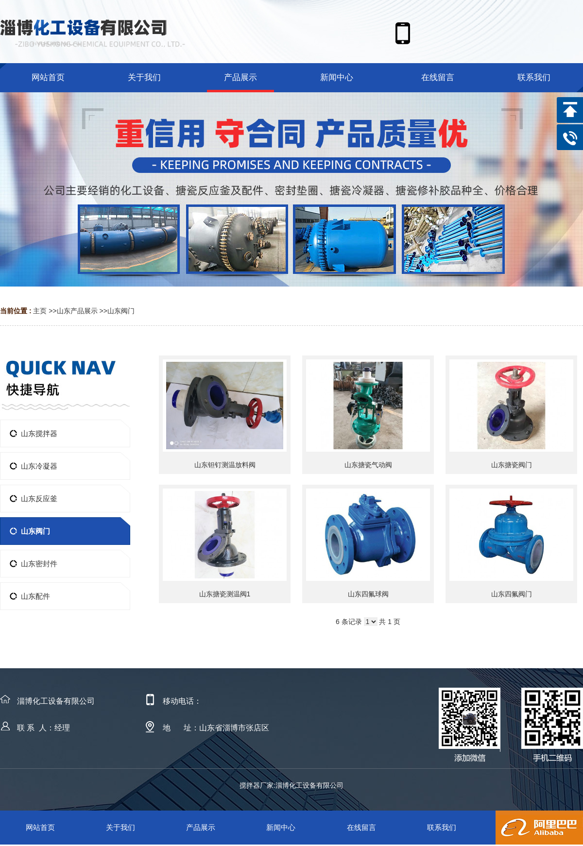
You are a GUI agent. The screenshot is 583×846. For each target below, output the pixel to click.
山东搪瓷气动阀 (368, 465)
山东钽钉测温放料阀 (225, 465)
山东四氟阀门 (511, 594)
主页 (40, 311)
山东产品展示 (77, 311)
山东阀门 (121, 311)
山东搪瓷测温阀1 (225, 594)
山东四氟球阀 (368, 594)
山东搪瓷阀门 (511, 465)
